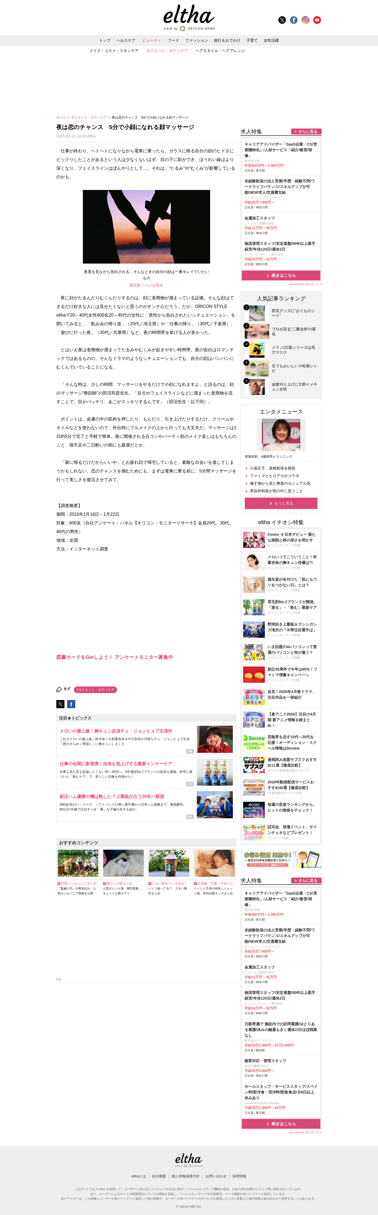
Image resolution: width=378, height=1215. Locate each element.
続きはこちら (284, 275)
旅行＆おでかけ (227, 40)
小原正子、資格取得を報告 (272, 468)
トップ (104, 40)
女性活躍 (271, 40)
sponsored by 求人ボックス (305, 284)
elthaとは (139, 1176)
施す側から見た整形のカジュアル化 (280, 483)
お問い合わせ (216, 1176)
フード (173, 40)
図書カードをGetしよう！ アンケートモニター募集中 (114, 657)
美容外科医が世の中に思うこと (276, 491)
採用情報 (239, 1176)
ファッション (196, 40)
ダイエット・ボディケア (167, 50)
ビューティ (151, 40)
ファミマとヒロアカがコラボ (274, 476)
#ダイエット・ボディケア (95, 690)
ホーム (61, 117)
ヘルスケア (125, 40)
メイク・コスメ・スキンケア (114, 50)
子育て (252, 40)
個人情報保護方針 (186, 1176)
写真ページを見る (148, 285)
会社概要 (159, 1176)
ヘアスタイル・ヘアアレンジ (220, 50)
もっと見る (283, 503)
